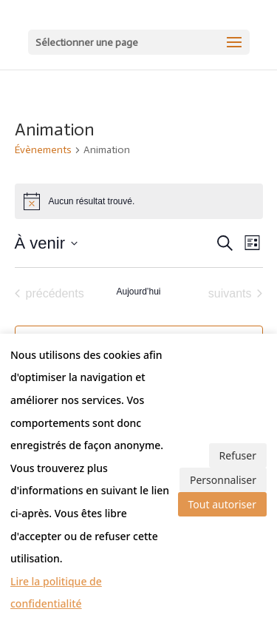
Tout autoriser (222, 504)
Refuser (237, 455)
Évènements (43, 150)
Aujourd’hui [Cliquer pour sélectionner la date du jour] (138, 291)
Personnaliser (223, 480)
